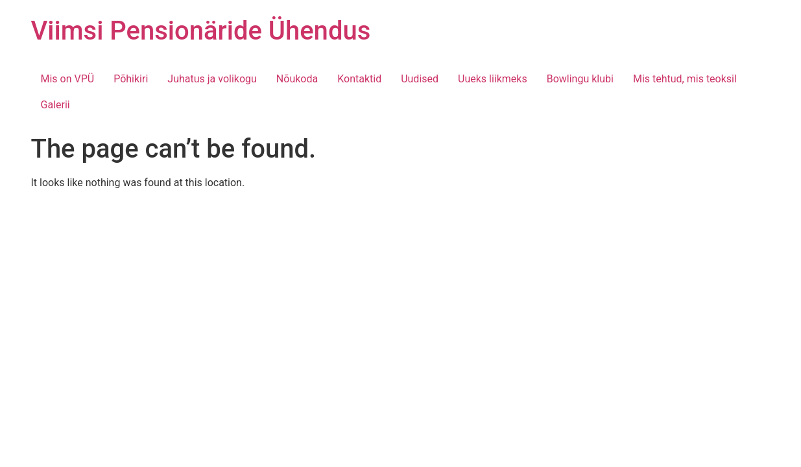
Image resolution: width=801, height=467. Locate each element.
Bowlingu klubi (580, 79)
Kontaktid (359, 79)
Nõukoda (297, 79)
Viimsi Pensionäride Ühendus (201, 31)
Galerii (55, 105)
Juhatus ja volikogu (212, 79)
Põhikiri (131, 79)
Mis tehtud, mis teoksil (685, 79)
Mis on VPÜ (68, 79)
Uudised (419, 79)
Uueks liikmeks (492, 79)
